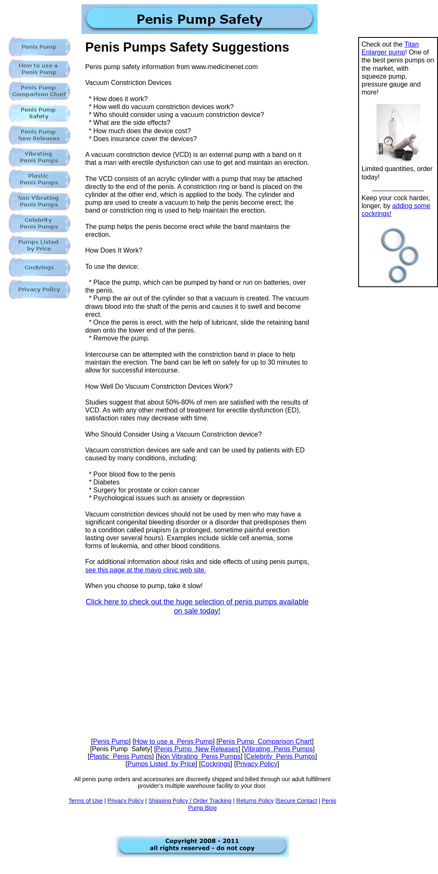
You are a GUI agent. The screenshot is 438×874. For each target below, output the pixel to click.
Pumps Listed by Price (161, 763)
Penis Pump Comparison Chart (265, 741)
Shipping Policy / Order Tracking (189, 800)
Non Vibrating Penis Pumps (199, 756)
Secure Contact (297, 800)
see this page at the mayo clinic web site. (145, 570)
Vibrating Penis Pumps (278, 748)
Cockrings (215, 763)
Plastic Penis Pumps (120, 756)
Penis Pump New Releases (197, 748)
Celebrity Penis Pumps (280, 756)
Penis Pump (111, 741)
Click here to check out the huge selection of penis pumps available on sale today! (197, 606)
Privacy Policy (257, 763)
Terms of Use (86, 800)
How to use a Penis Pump (173, 741)
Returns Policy (255, 800)
